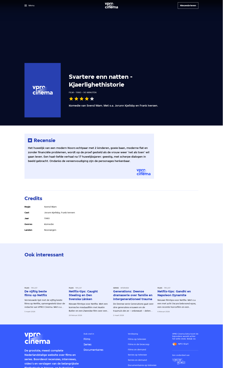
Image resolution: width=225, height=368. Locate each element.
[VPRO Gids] (178, 362)
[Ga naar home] (111, 5)
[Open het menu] (29, 5)
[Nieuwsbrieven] (188, 5)
